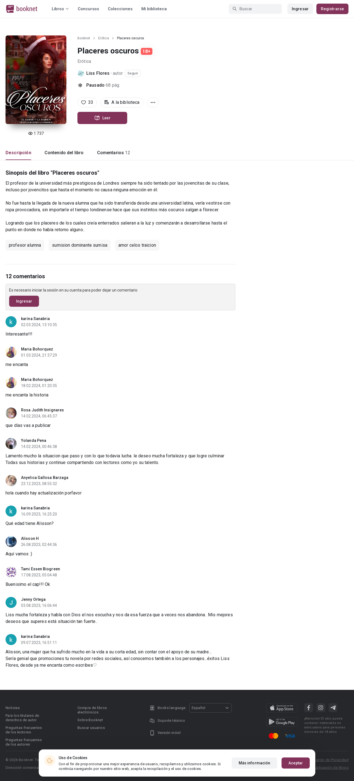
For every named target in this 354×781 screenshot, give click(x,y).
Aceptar (295, 763)
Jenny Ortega (33, 599)
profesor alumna (25, 245)
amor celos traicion (137, 245)
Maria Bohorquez (37, 349)
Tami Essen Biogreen (40, 569)
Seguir (132, 73)
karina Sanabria (35, 318)
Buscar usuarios (91, 728)
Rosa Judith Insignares (42, 410)
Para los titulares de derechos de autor (22, 717)
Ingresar (300, 8)
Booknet (83, 38)
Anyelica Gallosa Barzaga (44, 477)
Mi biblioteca (154, 8)
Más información (254, 763)
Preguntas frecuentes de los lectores (24, 730)
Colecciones (120, 8)
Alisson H (30, 538)
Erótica (103, 38)
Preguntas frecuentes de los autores (24, 742)
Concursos (88, 8)
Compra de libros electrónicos (92, 710)
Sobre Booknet (90, 720)
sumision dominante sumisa (79, 245)
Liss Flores (98, 73)
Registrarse (332, 8)
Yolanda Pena (33, 440)
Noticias (13, 708)
